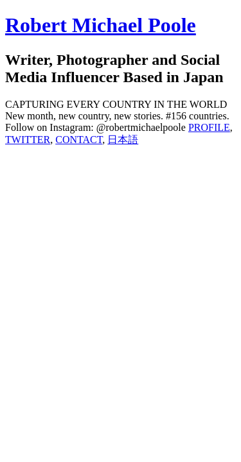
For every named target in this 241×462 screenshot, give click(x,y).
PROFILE (209, 127)
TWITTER (27, 139)
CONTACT (78, 139)
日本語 (122, 139)
